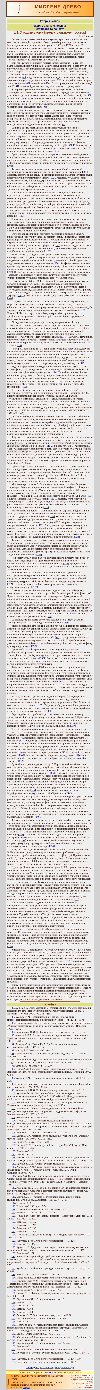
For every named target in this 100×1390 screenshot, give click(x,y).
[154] (67, 961)
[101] (85, 172)
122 (13, 1221)
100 (13, 1093)
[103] (21, 215)
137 (13, 1293)
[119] (52, 498)
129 (13, 1247)
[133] (42, 658)
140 (13, 1305)
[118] (89, 495)
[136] (48, 711)
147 (13, 1333)
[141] (80, 755)
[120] (46, 507)
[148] (21, 834)
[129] (49, 616)
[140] (22, 755)
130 (13, 1253)
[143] (53, 773)
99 (12, 1090)
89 (12, 1032)
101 (13, 1102)
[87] (24, 77)
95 (12, 1065)
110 (13, 1154)
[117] (69, 451)
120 (13, 1212)
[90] (48, 83)
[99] (41, 160)
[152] (23, 937)
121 (13, 1215)
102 (13, 1108)
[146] (37, 816)
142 (13, 1312)
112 (13, 1163)
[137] (73, 725)
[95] (64, 124)
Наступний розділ (64, 1367)
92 (12, 1050)
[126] (66, 563)
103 (13, 1117)
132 (13, 1268)
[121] (52, 516)
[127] (10, 584)
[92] (89, 95)
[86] (82, 45)
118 (13, 1206)
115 (13, 1187)
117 (13, 1203)
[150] (52, 846)
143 (13, 1315)
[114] (54, 372)
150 (13, 1346)
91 (12, 1044)
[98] (56, 151)
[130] (66, 622)
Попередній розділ (36, 1367)
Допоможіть (50, 1372)
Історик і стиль (50, 21)
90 (12, 1035)
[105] (48, 251)
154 (13, 1362)
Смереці (26, 1388)
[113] (82, 363)
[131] (57, 637)
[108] (19, 295)
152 (13, 1352)
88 (12, 1023)
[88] (59, 80)
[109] (10, 298)
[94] (45, 106)
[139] (64, 752)
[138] (22, 740)
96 (12, 1069)
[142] (21, 761)
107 (13, 1142)
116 (13, 1196)
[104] (57, 245)
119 (13, 1209)
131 (13, 1256)
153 (13, 1358)
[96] (17, 139)
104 (13, 1120)
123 (13, 1225)
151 (13, 1349)
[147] (21, 831)
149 (13, 1343)
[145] (70, 793)
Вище (50, 1367)
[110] (82, 310)
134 (13, 1277)
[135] (40, 705)
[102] (52, 177)
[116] (48, 445)
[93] (23, 103)
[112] (19, 345)
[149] (23, 840)
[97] (70, 145)
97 (12, 1078)
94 (12, 1059)
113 (13, 1167)
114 (13, 1176)
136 (13, 1290)
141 (13, 1308)
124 (13, 1228)
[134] (62, 681)
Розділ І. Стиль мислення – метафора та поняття (50, 27)
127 (13, 1240)
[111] (62, 336)
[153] (10, 946)
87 (12, 1016)
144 (13, 1318)
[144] (33, 790)
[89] (28, 83)
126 (13, 1234)
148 (13, 1337)
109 (13, 1151)
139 (13, 1302)
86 (12, 1007)
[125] (39, 554)
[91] (17, 86)
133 (13, 1274)
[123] (77, 536)
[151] (76, 899)
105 (13, 1132)
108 (13, 1145)
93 (12, 1053)
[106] (56, 263)
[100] (10, 165)
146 (13, 1324)
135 (13, 1281)
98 (12, 1084)
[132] (34, 646)
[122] (40, 525)
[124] (49, 551)
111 (13, 1157)
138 (13, 1299)
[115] (24, 386)
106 (13, 1135)
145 (13, 1321)
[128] (35, 587)
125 (13, 1231)
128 (13, 1244)
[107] (10, 272)
